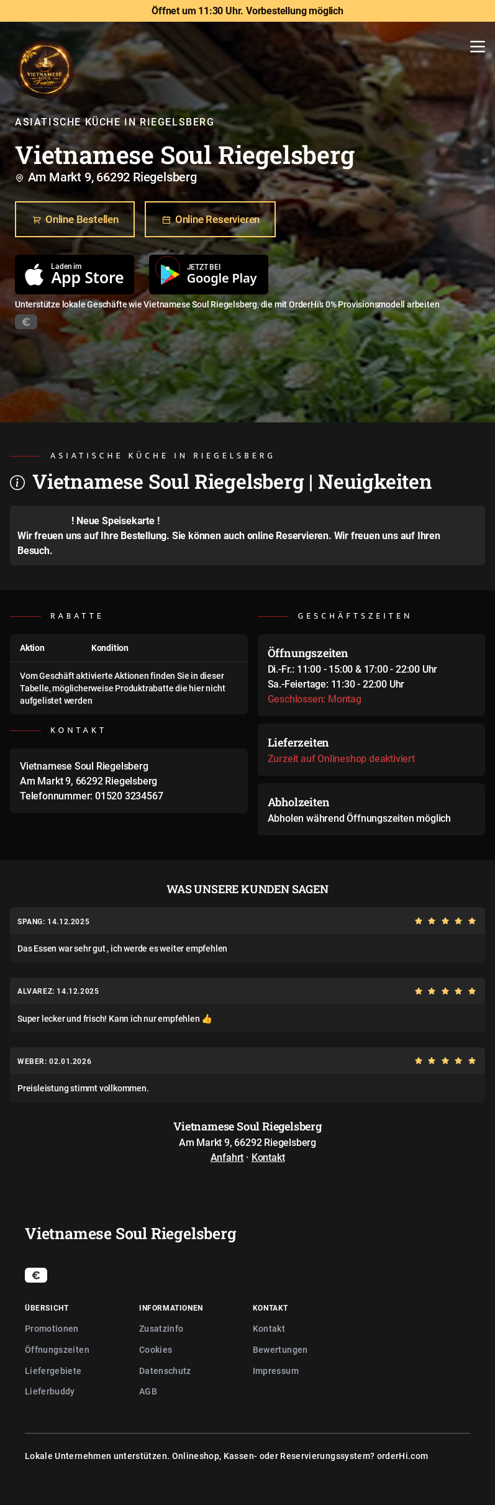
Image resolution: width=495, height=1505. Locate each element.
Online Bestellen (75, 220)
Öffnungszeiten (57, 1349)
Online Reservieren (210, 220)
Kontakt (268, 1157)
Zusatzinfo (161, 1328)
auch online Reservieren (276, 535)
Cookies (155, 1349)
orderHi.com (403, 1456)
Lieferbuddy (50, 1391)
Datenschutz (165, 1370)
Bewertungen (280, 1349)
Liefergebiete (53, 1370)
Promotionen (52, 1328)
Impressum (276, 1370)
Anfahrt (227, 1157)
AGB (148, 1391)
